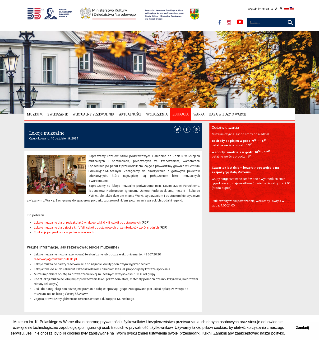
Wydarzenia (157, 114)
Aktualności (130, 114)
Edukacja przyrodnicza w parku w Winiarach (64, 232)
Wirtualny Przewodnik (93, 114)
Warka (198, 114)
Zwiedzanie (57, 114)
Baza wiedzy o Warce (227, 114)
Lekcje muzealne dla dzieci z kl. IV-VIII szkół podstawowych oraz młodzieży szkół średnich (96, 227)
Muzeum (35, 114)
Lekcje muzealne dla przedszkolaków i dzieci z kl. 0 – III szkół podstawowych (87, 222)
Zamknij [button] (302, 328)
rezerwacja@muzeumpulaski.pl (55, 259)
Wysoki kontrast (258, 9)
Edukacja (180, 114)
